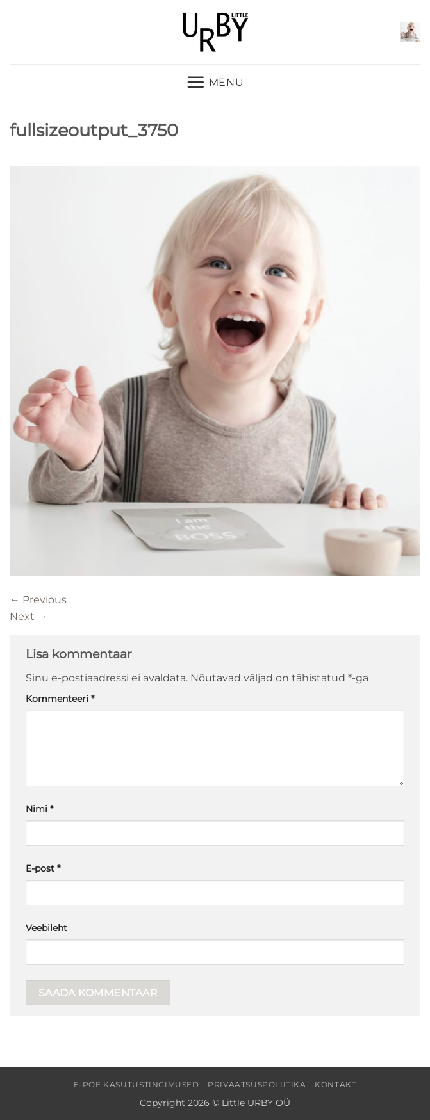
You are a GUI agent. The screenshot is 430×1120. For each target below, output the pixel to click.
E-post (43, 868)
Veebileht (46, 928)
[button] (410, 32)
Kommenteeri (60, 698)
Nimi (39, 809)
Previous (38, 600)
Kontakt (335, 1084)
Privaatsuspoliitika (257, 1084)
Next (28, 616)
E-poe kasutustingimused (136, 1084)
